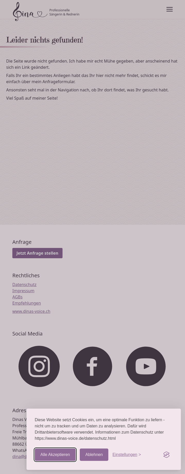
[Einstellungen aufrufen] (126, 455)
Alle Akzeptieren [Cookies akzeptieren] (55, 454)
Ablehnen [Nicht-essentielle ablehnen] (94, 454)
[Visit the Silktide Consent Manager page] (166, 455)
